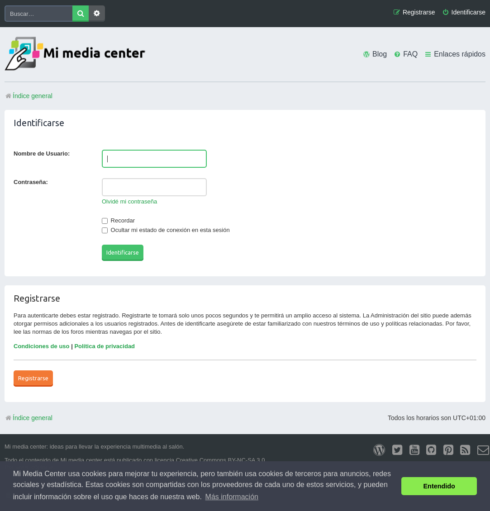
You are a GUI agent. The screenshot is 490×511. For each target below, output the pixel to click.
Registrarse (33, 378)
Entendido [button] (439, 486)
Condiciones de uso (42, 346)
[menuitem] (463, 12)
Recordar (118, 220)
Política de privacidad (104, 346)
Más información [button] (231, 497)
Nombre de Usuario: (42, 153)
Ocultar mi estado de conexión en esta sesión (166, 230)
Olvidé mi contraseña (129, 201)
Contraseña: (31, 182)
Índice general (28, 417)
